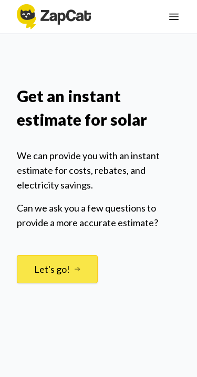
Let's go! (57, 269)
